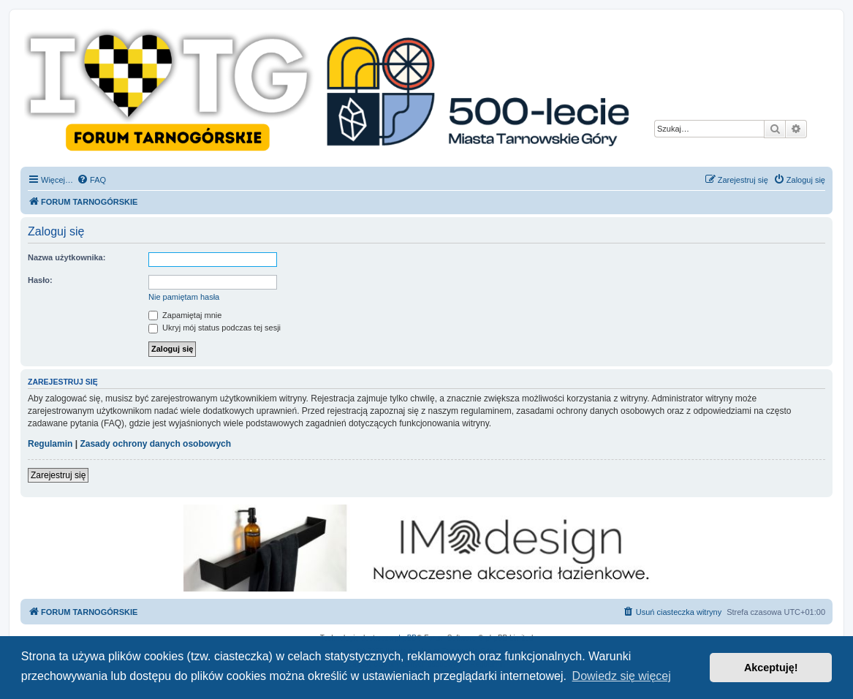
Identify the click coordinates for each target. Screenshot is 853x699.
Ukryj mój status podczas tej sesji (214, 327)
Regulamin (50, 444)
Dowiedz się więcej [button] (621, 676)
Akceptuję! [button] (771, 667)
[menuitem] (91, 180)
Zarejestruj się (58, 475)
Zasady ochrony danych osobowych (155, 444)
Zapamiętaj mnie (184, 315)
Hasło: (40, 280)
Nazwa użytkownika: (66, 257)
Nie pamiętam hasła (183, 296)
